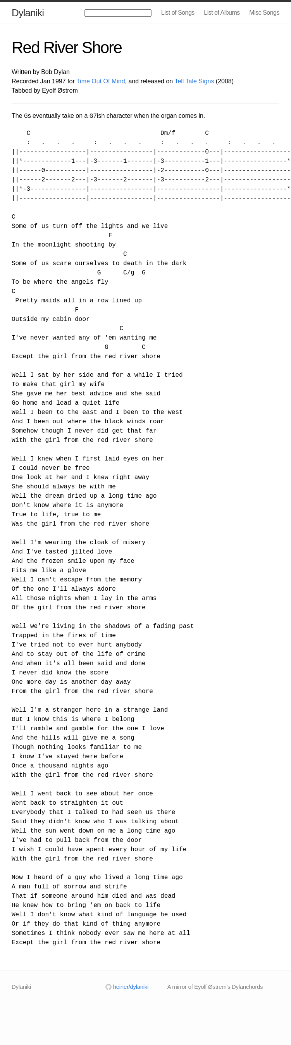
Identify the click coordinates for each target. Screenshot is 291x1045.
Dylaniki (28, 13)
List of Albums (222, 12)
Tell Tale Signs (194, 81)
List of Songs (178, 12)
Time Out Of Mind (100, 81)
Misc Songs (264, 12)
